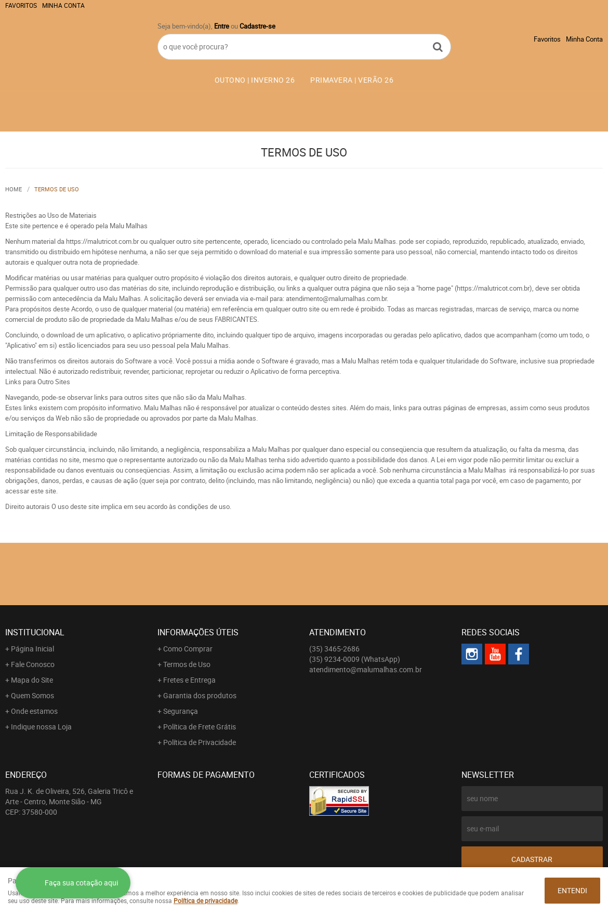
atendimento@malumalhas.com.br (365, 669)
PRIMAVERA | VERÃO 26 (351, 80)
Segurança (180, 711)
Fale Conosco (33, 664)
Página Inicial (32, 649)
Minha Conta (63, 5)
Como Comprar (188, 649)
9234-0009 (354, 659)
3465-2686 (334, 649)
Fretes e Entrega (189, 680)
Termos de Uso (186, 664)
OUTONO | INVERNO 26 (255, 80)
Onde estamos (34, 711)
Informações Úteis (198, 632)
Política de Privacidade (199, 742)
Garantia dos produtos (199, 695)
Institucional (34, 632)
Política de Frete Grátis (199, 727)
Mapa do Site (32, 680)
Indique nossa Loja (41, 727)
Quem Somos (32, 695)
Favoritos (21, 5)
